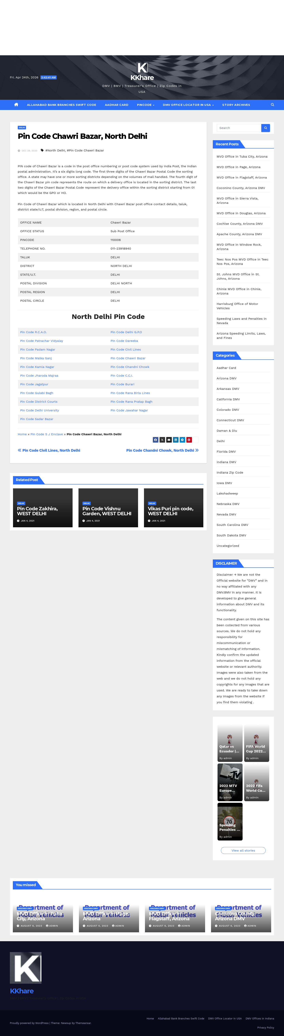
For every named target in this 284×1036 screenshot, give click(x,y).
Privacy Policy (265, 1027)
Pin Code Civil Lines (125, 349)
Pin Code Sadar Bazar (36, 419)
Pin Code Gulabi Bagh (36, 393)
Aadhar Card (117, 105)
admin (52, 925)
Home (22, 434)
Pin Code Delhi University (39, 410)
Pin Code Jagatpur (34, 384)
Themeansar (83, 1023)
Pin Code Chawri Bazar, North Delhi (82, 136)
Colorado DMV (228, 410)
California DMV (228, 399)
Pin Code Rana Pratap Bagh (131, 401)
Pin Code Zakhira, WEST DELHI (37, 511)
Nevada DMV (226, 514)
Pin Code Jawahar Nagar (129, 410)
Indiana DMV (226, 462)
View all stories (243, 850)
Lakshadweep (227, 493)
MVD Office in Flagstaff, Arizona (242, 177)
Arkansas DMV (228, 389)
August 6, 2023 (32, 925)
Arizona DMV (227, 378)
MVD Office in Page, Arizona (239, 167)
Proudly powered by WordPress (30, 1023)
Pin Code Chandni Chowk (129, 367)
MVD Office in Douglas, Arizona (241, 213)
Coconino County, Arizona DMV (241, 188)
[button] (272, 105)
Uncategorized (228, 546)
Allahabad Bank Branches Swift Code (61, 105)
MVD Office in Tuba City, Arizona (242, 156)
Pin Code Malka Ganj (36, 358)
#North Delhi (55, 150)
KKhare (142, 77)
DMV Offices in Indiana (260, 1018)
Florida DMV (226, 451)
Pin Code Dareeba (124, 341)
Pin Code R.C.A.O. (33, 332)
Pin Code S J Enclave (47, 434)
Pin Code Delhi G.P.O (126, 332)
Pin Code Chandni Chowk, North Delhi (162, 450)
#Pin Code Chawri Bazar (85, 150)
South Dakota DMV (231, 535)
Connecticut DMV (230, 420)
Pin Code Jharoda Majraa (39, 375)
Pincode (144, 105)
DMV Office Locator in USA (187, 105)
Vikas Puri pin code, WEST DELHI (170, 511)
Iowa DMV (224, 483)
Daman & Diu (227, 430)
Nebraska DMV (228, 504)
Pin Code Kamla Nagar (37, 367)
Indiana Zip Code (230, 472)
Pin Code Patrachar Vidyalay (41, 341)
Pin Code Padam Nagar (37, 349)
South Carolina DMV (232, 525)
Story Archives (236, 105)
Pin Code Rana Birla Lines (130, 393)
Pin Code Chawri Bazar (128, 358)
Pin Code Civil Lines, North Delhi (49, 450)
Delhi (22, 127)
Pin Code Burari (122, 384)
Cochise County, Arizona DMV (240, 224)
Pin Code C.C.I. (121, 375)
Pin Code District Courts (38, 401)
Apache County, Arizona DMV (239, 234)
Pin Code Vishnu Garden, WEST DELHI (106, 511)
